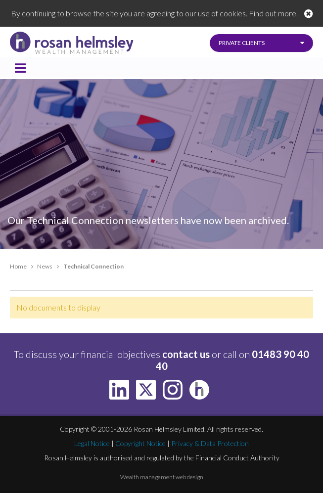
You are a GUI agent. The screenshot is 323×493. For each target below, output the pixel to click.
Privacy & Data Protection (210, 443)
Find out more (272, 13)
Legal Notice (92, 443)
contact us (186, 354)
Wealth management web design (161, 477)
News (44, 266)
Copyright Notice (140, 443)
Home (18, 266)
